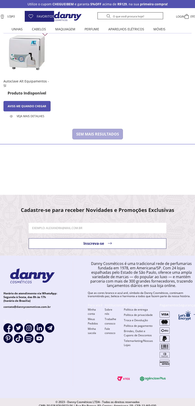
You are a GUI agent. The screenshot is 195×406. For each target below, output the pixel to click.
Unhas (17, 29)
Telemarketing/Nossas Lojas (138, 343)
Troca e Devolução (136, 320)
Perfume (92, 29)
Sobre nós (108, 312)
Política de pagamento (138, 326)
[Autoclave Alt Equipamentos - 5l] (27, 73)
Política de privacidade (138, 315)
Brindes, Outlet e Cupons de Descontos (138, 333)
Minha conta (92, 312)
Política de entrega (136, 310)
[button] (27, 116)
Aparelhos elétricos (126, 29)
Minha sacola (92, 331)
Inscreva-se (93, 243)
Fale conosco (110, 331)
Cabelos (39, 29)
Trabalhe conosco (110, 321)
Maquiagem (65, 29)
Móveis (159, 29)
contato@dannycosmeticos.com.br (27, 307)
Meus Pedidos (93, 321)
